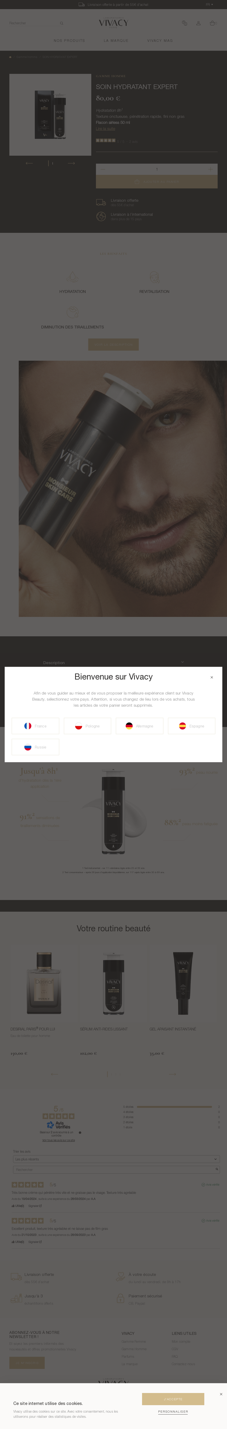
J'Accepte (173, 1399)
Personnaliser (173, 1411)
